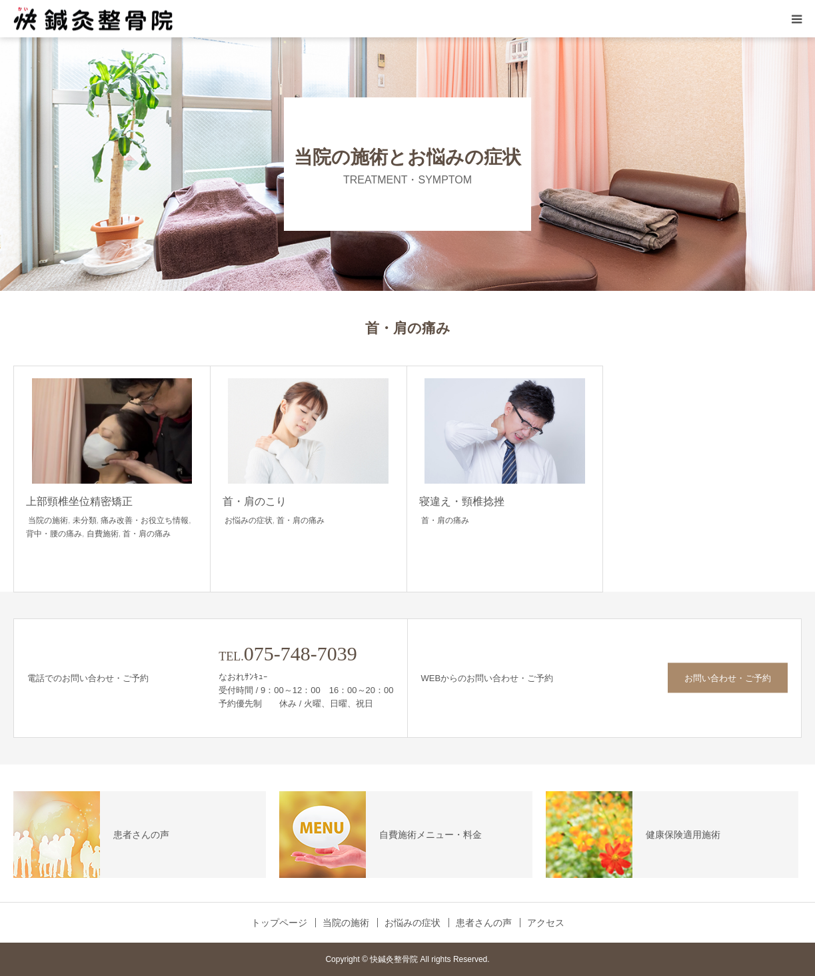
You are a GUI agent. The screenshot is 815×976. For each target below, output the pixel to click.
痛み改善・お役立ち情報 (145, 520)
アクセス (545, 922)
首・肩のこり (255, 501)
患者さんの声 (484, 922)
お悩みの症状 (249, 520)
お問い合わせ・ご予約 (727, 678)
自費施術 (103, 533)
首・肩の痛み (147, 533)
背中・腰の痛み (54, 533)
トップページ (279, 922)
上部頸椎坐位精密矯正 (79, 501)
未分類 (85, 520)
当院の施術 (48, 520)
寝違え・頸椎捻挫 (461, 501)
